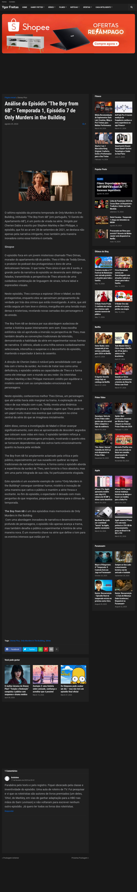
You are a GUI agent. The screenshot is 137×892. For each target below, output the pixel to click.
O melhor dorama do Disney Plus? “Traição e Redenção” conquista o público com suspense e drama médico (17, 690)
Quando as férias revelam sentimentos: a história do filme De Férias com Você (123, 381)
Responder (9, 811)
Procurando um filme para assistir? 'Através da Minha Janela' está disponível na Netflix (120, 235)
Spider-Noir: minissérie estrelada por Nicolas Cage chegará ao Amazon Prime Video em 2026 (123, 421)
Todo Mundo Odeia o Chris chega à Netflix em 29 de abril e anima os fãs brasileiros (123, 351)
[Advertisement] (68, 72)
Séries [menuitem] (51, 7)
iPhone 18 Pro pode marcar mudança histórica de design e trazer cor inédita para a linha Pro (123, 494)
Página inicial (10, 97)
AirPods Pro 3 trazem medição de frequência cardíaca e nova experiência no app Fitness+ (123, 120)
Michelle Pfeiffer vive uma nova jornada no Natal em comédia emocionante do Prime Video (123, 452)
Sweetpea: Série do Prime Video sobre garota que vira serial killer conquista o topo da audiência (103, 421)
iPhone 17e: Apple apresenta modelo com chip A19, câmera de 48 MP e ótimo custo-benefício (103, 494)
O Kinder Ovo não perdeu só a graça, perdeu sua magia (122, 306)
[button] (131, 7)
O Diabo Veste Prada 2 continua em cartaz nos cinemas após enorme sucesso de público (103, 309)
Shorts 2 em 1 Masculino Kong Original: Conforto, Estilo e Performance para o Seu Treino (103, 151)
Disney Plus (22, 97)
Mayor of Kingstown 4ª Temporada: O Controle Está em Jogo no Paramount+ (103, 569)
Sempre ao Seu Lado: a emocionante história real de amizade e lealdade (123, 569)
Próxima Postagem (79, 858)
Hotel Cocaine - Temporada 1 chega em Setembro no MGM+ (120, 220)
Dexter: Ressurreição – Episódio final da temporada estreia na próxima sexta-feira (103, 597)
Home (4, 2)
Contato (12, 2)
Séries (48, 641)
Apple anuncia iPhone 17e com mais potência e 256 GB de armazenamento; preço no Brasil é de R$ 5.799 (123, 526)
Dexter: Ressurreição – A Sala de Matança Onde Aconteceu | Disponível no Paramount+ (123, 598)
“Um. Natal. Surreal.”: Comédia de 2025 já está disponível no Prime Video (103, 451)
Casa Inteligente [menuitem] (103, 7)
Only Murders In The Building (33, 641)
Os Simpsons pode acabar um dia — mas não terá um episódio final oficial (72, 689)
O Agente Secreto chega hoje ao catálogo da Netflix (102, 379)
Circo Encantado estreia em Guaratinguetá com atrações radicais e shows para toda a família (122, 276)
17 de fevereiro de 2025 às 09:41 (23, 780)
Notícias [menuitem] (74, 7)
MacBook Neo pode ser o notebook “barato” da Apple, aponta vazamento (102, 524)
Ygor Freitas (10, 7)
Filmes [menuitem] (62, 7)
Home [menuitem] (24, 7)
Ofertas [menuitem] (86, 7)
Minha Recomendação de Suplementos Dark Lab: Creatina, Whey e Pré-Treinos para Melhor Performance (103, 120)
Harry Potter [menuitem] (37, 7)
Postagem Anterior (11, 858)
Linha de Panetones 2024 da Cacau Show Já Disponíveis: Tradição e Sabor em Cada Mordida (121, 205)
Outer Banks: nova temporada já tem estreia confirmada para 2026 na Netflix (103, 350)
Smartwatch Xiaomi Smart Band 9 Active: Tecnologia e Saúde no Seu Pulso (123, 150)
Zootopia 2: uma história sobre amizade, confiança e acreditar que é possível (45, 689)
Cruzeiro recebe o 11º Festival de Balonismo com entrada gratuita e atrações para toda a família (103, 275)
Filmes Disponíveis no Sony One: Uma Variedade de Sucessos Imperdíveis (112, 187)
